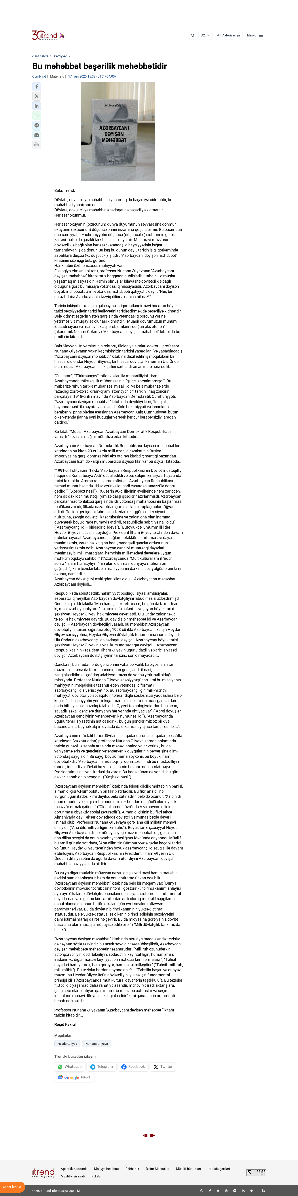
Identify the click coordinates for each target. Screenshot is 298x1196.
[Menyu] (255, 35)
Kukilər (96, 1176)
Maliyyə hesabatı (106, 1169)
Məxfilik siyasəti (73, 1176)
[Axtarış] (192, 35)
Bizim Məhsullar (157, 1169)
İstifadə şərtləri (219, 1169)
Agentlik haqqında (74, 1169)
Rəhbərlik (132, 1169)
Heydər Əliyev (67, 1044)
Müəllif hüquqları (188, 1169)
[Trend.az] (48, 35)
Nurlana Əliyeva (96, 1044)
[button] (36, 86)
